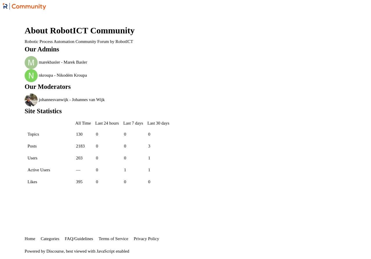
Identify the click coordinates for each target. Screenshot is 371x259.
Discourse (55, 251)
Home (30, 238)
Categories (50, 238)
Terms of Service (113, 238)
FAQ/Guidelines (79, 238)
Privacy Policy (146, 238)
